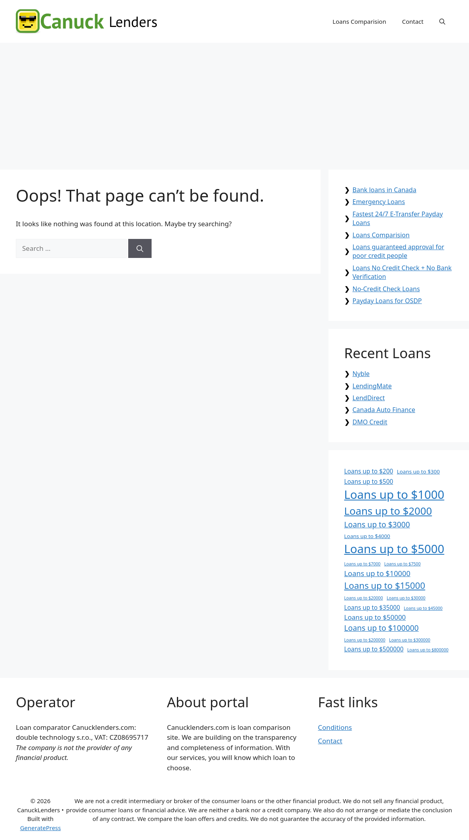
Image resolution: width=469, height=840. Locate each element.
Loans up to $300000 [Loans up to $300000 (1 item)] (409, 640)
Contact (412, 21)
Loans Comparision (359, 21)
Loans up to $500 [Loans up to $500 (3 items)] (368, 481)
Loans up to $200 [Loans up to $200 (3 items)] (368, 471)
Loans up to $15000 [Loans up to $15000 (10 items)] (384, 585)
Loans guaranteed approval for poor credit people (398, 251)
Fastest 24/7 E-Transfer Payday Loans (398, 218)
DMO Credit (370, 422)
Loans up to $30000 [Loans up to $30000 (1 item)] (406, 598)
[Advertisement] (234, 102)
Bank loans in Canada (384, 189)
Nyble (361, 373)
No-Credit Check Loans (386, 288)
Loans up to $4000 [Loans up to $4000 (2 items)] (367, 536)
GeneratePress (40, 828)
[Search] (140, 248)
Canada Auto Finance (384, 409)
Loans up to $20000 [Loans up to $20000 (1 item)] (363, 598)
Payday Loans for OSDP (387, 300)
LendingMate (372, 386)
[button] (442, 21)
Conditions (335, 727)
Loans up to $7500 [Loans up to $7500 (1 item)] (402, 564)
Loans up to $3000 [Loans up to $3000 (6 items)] (377, 524)
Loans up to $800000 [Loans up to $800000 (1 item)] (427, 650)
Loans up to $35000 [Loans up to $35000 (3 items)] (372, 607)
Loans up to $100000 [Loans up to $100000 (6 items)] (381, 627)
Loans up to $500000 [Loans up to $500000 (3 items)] (374, 649)
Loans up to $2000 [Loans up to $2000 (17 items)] (388, 511)
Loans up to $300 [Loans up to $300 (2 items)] (418, 471)
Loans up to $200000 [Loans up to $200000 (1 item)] (364, 640)
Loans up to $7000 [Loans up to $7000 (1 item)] (362, 564)
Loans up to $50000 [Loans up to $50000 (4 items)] (375, 617)
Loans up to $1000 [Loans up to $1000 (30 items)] (394, 494)
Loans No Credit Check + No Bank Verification (402, 272)
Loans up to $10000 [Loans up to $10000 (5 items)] (377, 573)
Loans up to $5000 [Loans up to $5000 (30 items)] (394, 549)
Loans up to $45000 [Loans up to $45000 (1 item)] (423, 608)
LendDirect (369, 397)
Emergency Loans (379, 201)
